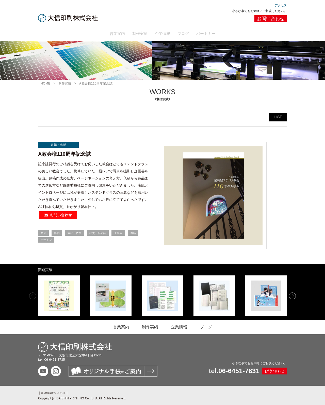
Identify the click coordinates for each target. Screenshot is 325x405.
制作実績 (133, 33)
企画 (43, 232)
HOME (45, 83)
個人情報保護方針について (59, 392)
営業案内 (104, 33)
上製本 (118, 232)
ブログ (189, 33)
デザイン (46, 239)
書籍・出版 (58, 144)
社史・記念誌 (97, 232)
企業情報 (162, 33)
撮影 (57, 232)
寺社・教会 (75, 232)
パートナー (218, 33)
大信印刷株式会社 (68, 18)
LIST (278, 116)
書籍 (133, 232)
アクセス (281, 5)
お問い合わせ (270, 18)
